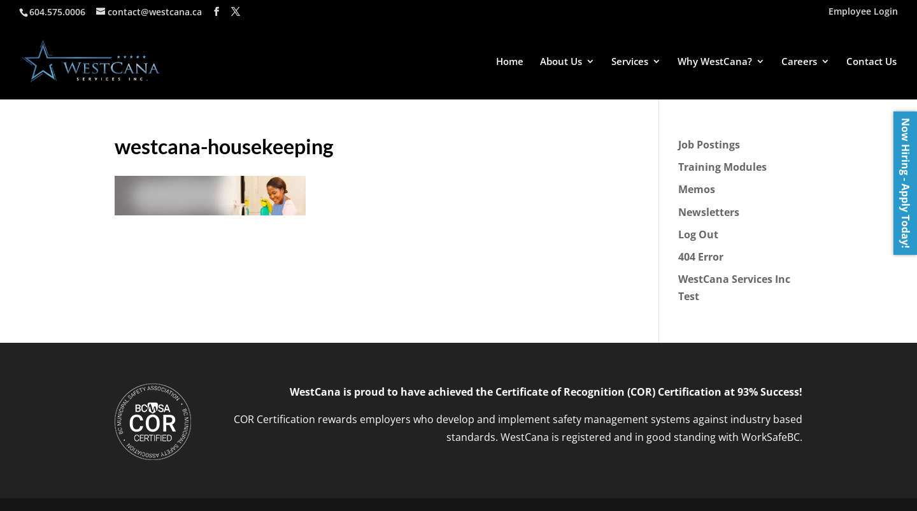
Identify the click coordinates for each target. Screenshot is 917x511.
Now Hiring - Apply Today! (906, 183)
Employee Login (863, 12)
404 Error (700, 257)
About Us (561, 62)
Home (509, 62)
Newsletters (708, 212)
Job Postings (709, 145)
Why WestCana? (715, 62)
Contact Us (871, 62)
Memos (696, 189)
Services (629, 62)
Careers (799, 62)
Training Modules (722, 167)
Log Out (698, 234)
